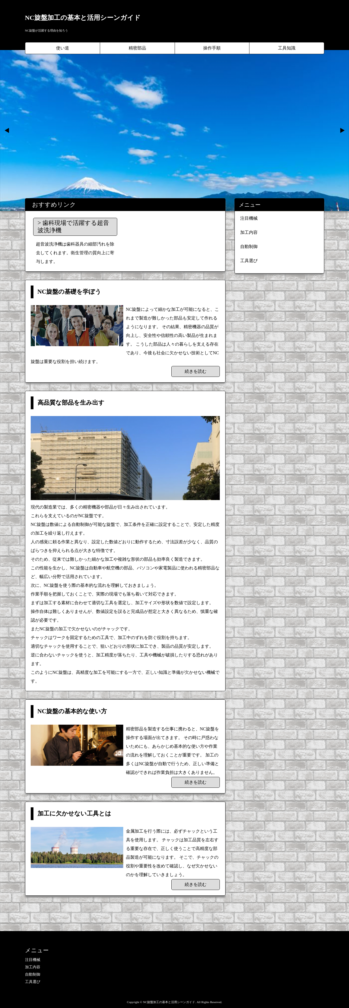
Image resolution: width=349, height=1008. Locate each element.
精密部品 (137, 48)
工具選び (249, 260)
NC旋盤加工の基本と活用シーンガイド (83, 17)
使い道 (62, 48)
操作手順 (212, 48)
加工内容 (249, 232)
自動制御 (249, 246)
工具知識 (286, 48)
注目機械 (249, 218)
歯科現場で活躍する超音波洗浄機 (73, 226)
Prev (7, 130)
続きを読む (195, 371)
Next (342, 130)
